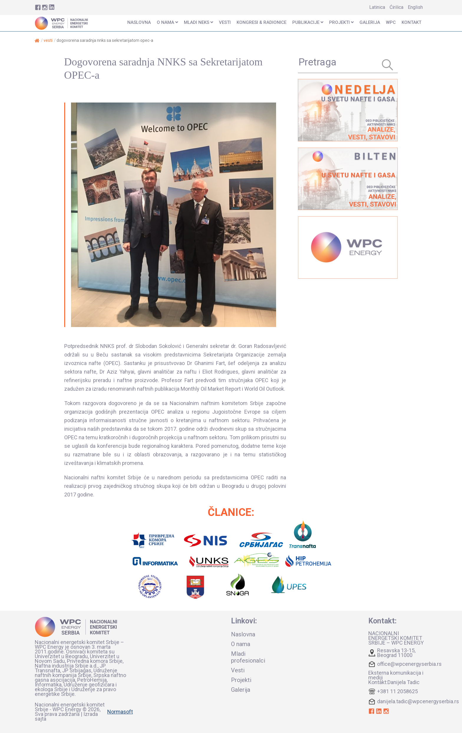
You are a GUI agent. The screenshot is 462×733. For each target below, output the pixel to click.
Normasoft (120, 711)
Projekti (241, 680)
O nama (240, 644)
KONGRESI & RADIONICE (261, 22)
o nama (167, 22)
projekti (341, 22)
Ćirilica (396, 7)
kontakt (411, 22)
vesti (225, 22)
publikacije (307, 22)
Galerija (369, 22)
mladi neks (198, 22)
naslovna (139, 22)
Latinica (377, 7)
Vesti (48, 40)
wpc (391, 22)
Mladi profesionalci (248, 657)
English (415, 7)
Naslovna (243, 634)
